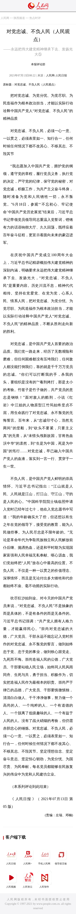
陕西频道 (19, 18)
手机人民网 (44, 856)
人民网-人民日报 (56, 75)
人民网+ (28, 856)
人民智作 (44, 879)
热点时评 (35, 18)
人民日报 (11, 856)
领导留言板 (61, 856)
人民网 (5, 18)
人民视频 (11, 879)
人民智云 (28, 879)
